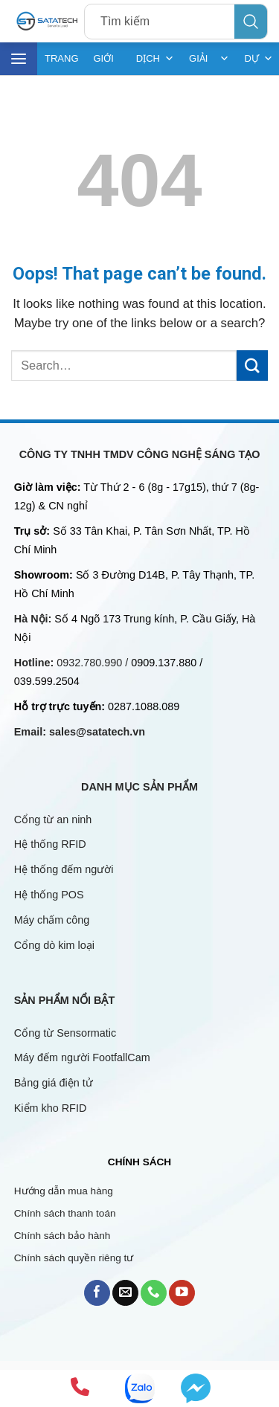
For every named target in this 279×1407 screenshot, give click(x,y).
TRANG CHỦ (62, 64)
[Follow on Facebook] (97, 1293)
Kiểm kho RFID (50, 1108)
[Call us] (154, 1293)
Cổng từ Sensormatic (65, 1033)
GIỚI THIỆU (107, 64)
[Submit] (252, 365)
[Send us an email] (125, 1293)
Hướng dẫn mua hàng (63, 1191)
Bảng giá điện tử (55, 1083)
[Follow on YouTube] (182, 1293)
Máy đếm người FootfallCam (82, 1057)
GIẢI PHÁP (209, 58)
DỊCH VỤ (155, 58)
